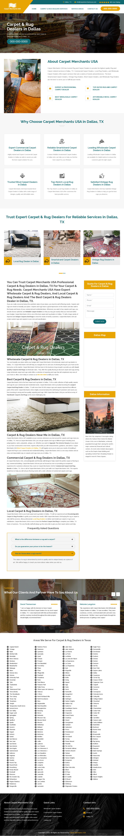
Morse (39, 713)
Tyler (11, 682)
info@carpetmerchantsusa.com (85, 2)
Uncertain (13, 680)
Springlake (13, 715)
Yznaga (12, 649)
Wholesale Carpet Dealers (52, 809)
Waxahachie (13, 666)
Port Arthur (40, 666)
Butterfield (96, 725)
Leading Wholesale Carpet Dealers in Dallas (102, 149)
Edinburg (68, 784)
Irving (67, 680)
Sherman (12, 730)
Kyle (66, 668)
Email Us (89, 813)
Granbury (68, 718)
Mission (39, 722)
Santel (11, 737)
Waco (11, 670)
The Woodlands (15, 694)
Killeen (67, 673)
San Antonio (13, 746)
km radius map (100, 362)
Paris (39, 680)
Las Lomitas (41, 781)
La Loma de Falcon (71, 659)
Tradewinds (13, 685)
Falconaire (68, 755)
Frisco (67, 730)
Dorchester (96, 652)
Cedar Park (96, 711)
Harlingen (68, 699)
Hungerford (68, 694)
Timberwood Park (15, 689)
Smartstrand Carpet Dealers (53, 816)
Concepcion (97, 692)
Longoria (40, 765)
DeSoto (95, 659)
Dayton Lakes (97, 670)
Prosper (39, 661)
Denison (95, 663)
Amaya (95, 763)
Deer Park (96, 668)
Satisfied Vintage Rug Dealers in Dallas (102, 183)
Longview (40, 763)
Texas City (13, 699)
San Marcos (13, 739)
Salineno (12, 753)
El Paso (67, 772)
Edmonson (68, 781)
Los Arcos (40, 760)
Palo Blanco (41, 682)
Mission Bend (41, 720)
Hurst (67, 689)
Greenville (68, 711)
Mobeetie (40, 715)
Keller (67, 678)
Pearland (40, 675)
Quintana (40, 652)
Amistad (95, 760)
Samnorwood (14, 751)
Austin (95, 753)
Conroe (95, 689)
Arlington (96, 758)
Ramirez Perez (42, 647)
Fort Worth (68, 737)
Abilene (95, 779)
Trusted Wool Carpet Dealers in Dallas (22, 183)
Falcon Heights (70, 758)
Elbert (67, 770)
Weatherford (13, 663)
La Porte (68, 654)
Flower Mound (69, 741)
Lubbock (40, 744)
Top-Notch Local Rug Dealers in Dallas (62, 183)
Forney (67, 739)
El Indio (67, 774)
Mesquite (40, 730)
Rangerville (13, 786)
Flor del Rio (68, 746)
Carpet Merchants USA (78, 833)
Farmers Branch (70, 751)
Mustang (40, 711)
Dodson (95, 656)
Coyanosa (96, 675)
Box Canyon (97, 737)
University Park (14, 678)
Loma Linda (41, 767)
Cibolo (95, 706)
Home (34, 9)
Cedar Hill (96, 713)
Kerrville (67, 675)
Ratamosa (13, 784)
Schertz (12, 734)
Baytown (96, 748)
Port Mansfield (41, 663)
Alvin (94, 770)
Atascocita (96, 755)
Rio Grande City (15, 777)
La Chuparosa (69, 666)
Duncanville (96, 649)
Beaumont (96, 746)
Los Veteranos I (42, 751)
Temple (12, 704)
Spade (12, 722)
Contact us (92, 9)
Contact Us (47, 820)
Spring (12, 718)
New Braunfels (42, 706)
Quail (39, 656)
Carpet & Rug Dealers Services (53, 9)
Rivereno (12, 774)
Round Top (13, 763)
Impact (67, 682)
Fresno (67, 734)
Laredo (39, 784)
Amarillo (95, 765)
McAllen (39, 737)
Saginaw (12, 755)
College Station (98, 699)
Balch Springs (97, 751)
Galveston (68, 727)
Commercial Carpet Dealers (53, 812)
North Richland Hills (43, 696)
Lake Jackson (69, 649)
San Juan (12, 741)
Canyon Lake (97, 720)
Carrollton (96, 718)
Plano (39, 668)
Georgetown (69, 722)
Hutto (67, 687)
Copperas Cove (98, 682)
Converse (96, 687)
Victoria (12, 675)
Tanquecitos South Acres (17, 706)
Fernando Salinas (70, 748)
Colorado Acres (98, 694)
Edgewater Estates (71, 786)
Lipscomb (40, 772)
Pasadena (40, 678)
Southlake (13, 725)
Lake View (68, 647)
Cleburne (96, 704)
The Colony (13, 696)
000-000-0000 (110, 8)
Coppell (95, 685)
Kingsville (68, 670)
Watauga (12, 668)
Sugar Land (13, 713)
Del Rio (95, 666)
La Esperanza (69, 661)
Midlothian (40, 725)
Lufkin (39, 741)
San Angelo (13, 748)
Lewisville (40, 774)
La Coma (68, 663)
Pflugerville (40, 673)
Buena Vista (97, 730)
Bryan (95, 732)
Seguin (12, 732)
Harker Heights (70, 701)
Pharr (39, 670)
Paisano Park (41, 685)
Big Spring (96, 741)
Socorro (12, 727)
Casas (95, 715)
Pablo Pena (41, 687)
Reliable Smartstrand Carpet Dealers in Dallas (62, 149)
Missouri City (41, 718)
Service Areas (77, 9)
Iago (66, 685)
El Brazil (67, 779)
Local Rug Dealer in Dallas (26, 261)
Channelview (97, 708)
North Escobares (42, 699)
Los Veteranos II (42, 748)
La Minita (68, 656)
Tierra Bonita (14, 692)
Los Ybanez (41, 746)
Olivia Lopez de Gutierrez (45, 689)
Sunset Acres (14, 708)
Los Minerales (41, 755)
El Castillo (68, 777)
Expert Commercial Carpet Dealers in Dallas (22, 149)
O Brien (39, 694)
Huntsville (68, 692)
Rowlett (12, 760)
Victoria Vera (13, 673)
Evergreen (68, 760)
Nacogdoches (41, 708)
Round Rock (13, 765)
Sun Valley (13, 711)
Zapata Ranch (14, 647)
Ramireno (40, 649)
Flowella (67, 744)
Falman (67, 753)
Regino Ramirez (15, 781)
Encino (67, 765)
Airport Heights (98, 777)
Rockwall (12, 772)
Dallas (95, 673)
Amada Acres (97, 767)
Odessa (39, 692)
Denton (95, 661)
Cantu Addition (97, 722)
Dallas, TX (67, 2)
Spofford (12, 720)
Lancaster (40, 786)
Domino (95, 654)
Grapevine (68, 713)
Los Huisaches (42, 758)
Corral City (96, 678)
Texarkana (13, 701)
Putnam (39, 659)
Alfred (95, 774)
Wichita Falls (13, 654)
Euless (67, 763)
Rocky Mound (14, 770)
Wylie (11, 652)
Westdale (12, 656)
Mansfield (40, 739)
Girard (67, 720)
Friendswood (69, 732)
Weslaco (12, 661)
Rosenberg (13, 767)
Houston (68, 696)
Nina (38, 701)
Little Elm (40, 770)
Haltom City (68, 704)
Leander (40, 777)
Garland (67, 725)
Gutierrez (68, 706)
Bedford (95, 744)
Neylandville (41, 704)
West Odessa (14, 659)
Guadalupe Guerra (71, 708)
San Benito (13, 744)
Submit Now (99, 321)
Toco (11, 687)
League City (41, 779)
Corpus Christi (97, 680)
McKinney (40, 734)
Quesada (40, 654)
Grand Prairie (69, 715)
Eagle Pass (96, 647)
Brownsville (96, 734)
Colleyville (96, 696)
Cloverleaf (96, 701)
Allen (94, 772)
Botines (95, 739)
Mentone (40, 732)
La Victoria (68, 652)
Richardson (13, 779)
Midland (39, 727)
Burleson (96, 727)
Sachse (12, 758)
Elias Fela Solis (70, 767)
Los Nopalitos (41, 753)
